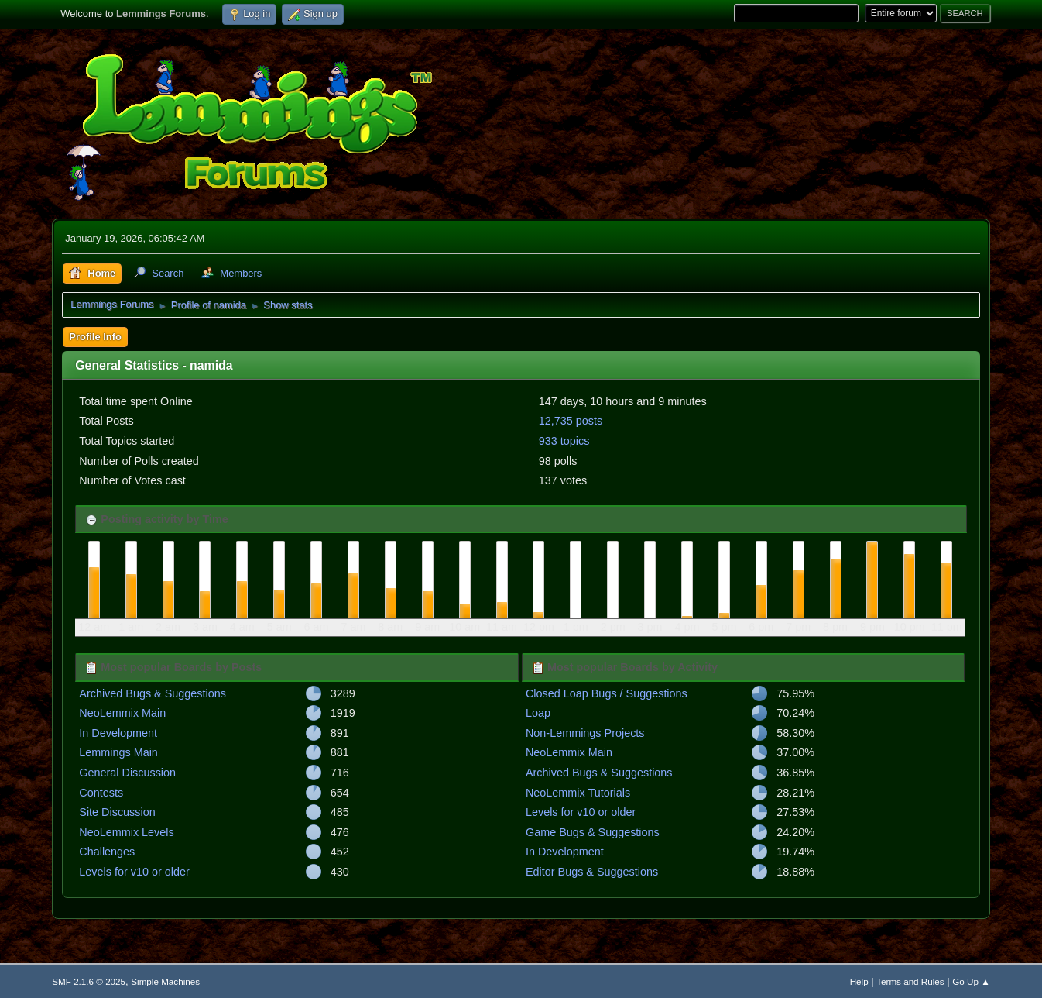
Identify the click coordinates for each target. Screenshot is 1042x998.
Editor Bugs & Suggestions (592, 872)
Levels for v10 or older (134, 872)
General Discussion (127, 772)
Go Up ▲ (970, 981)
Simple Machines (165, 981)
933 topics (564, 441)
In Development (118, 733)
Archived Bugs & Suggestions (152, 693)
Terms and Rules (910, 981)
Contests (101, 792)
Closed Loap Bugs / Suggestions (606, 693)
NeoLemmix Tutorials (578, 792)
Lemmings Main (118, 752)
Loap (538, 713)
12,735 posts (570, 421)
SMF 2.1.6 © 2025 (88, 981)
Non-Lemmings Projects (585, 733)
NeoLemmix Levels (126, 832)
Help (859, 981)
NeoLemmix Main (122, 713)
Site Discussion (117, 812)
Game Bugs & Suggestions (593, 832)
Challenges (107, 851)
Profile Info (95, 336)
